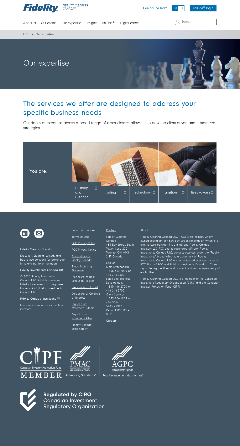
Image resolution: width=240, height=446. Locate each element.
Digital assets (129, 23)
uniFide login (203, 8)
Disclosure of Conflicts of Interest (86, 295)
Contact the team (155, 8)
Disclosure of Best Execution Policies (83, 279)
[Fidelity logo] (41, 8)
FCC (25, 34)
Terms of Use (80, 237)
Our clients (48, 23)
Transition (169, 193)
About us (29, 23)
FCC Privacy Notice (84, 249)
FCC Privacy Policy (83, 243)
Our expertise (71, 23)
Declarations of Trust (85, 287)
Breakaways (200, 193)
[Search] (196, 22)
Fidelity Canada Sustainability (82, 327)
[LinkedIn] (25, 233)
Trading (110, 193)
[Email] (39, 233)
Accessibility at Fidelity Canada (82, 258)
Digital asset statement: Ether (82, 316)
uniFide (108, 23)
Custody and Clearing (82, 192)
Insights (92, 23)
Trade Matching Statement (82, 268)
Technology (142, 193)
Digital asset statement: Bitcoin (83, 306)
